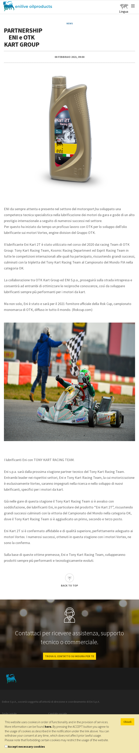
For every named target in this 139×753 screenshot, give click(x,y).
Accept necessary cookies (26, 746)
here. (48, 727)
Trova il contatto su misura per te (69, 656)
